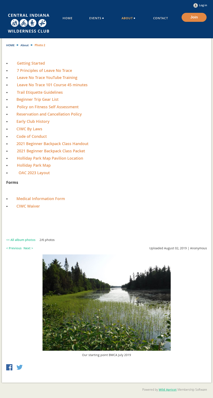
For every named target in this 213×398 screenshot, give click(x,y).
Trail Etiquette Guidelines (40, 92)
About (25, 45)
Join (194, 17)
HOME (10, 45)
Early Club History (33, 121)
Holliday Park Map (34, 165)
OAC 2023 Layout (34, 172)
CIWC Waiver (28, 206)
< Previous (14, 248)
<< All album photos (20, 240)
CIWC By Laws (29, 128)
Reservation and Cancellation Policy (47, 114)
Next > (28, 248)
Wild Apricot (168, 390)
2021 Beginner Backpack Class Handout (52, 143)
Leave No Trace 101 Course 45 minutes (52, 84)
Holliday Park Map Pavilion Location (50, 158)
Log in (203, 5)
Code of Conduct (31, 136)
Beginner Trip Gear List (37, 99)
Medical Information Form (40, 198)
